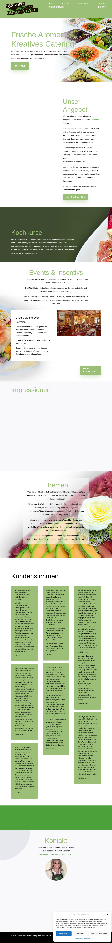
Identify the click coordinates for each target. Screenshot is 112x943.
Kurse (51, 4)
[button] (108, 915)
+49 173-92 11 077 (66, 854)
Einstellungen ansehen (99, 933)
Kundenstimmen (56, 7)
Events (65, 4)
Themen (102, 4)
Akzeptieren (63, 933)
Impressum (87, 938)
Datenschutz (79, 938)
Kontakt (102, 7)
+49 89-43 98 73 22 (46, 854)
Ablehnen (80, 933)
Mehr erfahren (75, 197)
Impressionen (84, 4)
